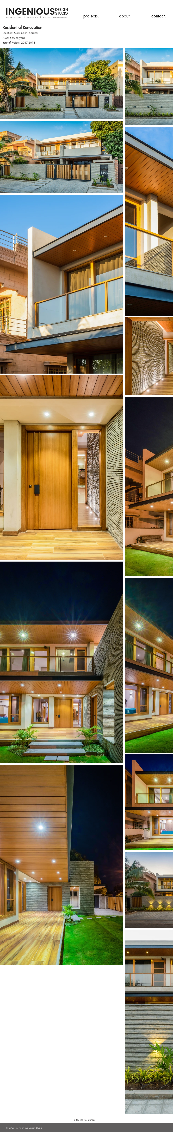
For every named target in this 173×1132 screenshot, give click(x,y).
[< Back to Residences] (84, 1119)
